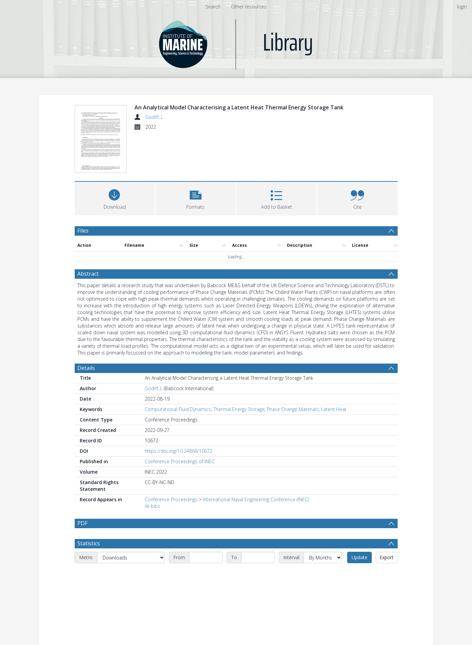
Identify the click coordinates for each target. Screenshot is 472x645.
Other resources (248, 6)
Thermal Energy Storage (238, 409)
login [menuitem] (462, 6)
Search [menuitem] (213, 6)
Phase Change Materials (293, 409)
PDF (82, 523)
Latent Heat (334, 409)
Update (359, 573)
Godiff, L (154, 117)
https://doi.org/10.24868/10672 (178, 451)
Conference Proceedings (171, 499)
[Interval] (322, 573)
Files (82, 230)
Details (86, 368)
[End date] (258, 573)
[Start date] (206, 573)
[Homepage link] (236, 42)
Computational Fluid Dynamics (178, 409)
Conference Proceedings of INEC (180, 461)
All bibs (152, 506)
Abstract (88, 273)
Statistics (88, 559)
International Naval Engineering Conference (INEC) (256, 499)
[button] (195, 198)
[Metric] (131, 573)
